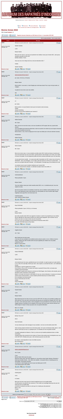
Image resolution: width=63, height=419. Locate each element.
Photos (37, 20)
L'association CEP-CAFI (48, 35)
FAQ (19, 25)
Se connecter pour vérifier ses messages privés (28, 27)
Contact (45, 20)
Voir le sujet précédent (46, 38)
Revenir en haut (5, 69)
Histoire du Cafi (31, 20)
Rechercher (25, 25)
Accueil (26, 20)
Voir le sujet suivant (56, 38)
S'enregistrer (42, 25)
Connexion (42, 27)
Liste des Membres (33, 25)
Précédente (9, 32)
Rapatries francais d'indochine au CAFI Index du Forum (29, 35)
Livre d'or (41, 20)
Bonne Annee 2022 (9, 30)
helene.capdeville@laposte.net (22, 349)
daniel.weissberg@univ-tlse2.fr (22, 74)
